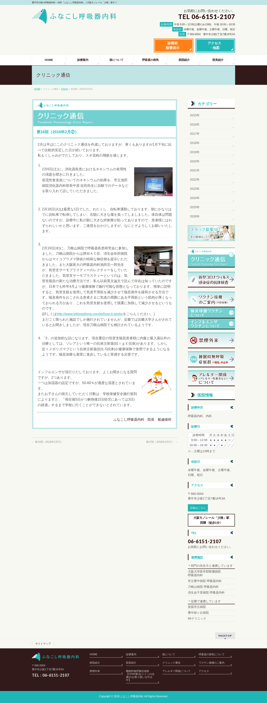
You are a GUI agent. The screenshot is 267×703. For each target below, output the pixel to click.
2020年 (195, 161)
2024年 (195, 198)
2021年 (195, 170)
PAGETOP (225, 635)
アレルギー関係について (176, 671)
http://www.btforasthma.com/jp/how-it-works (90, 314)
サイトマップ (43, 643)
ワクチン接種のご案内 (211, 662)
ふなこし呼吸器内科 (131, 696)
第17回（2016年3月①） (161, 441)
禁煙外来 (95, 671)
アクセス (204, 671)
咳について (168, 654)
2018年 (195, 143)
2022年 (195, 179)
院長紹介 (131, 662)
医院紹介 (95, 662)
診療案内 (131, 654)
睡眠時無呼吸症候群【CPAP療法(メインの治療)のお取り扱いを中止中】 (140, 676)
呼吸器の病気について (211, 654)
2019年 (195, 152)
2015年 (195, 115)
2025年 (195, 207)
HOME (37, 89)
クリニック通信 (171, 662)
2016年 (64, 89)
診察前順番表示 (172, 45)
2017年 (195, 133)
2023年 (195, 188)
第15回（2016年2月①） (47, 441)
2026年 (195, 216)
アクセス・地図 (214, 45)
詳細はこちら (198, 507)
